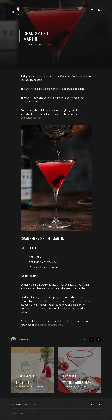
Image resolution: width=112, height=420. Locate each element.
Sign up (14, 413)
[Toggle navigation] (91, 10)
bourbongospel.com (31, 117)
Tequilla (39, 386)
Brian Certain (20, 339)
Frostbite (23, 382)
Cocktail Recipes (32, 44)
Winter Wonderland (78, 382)
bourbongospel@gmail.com (49, 324)
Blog (22, 413)
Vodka (46, 44)
